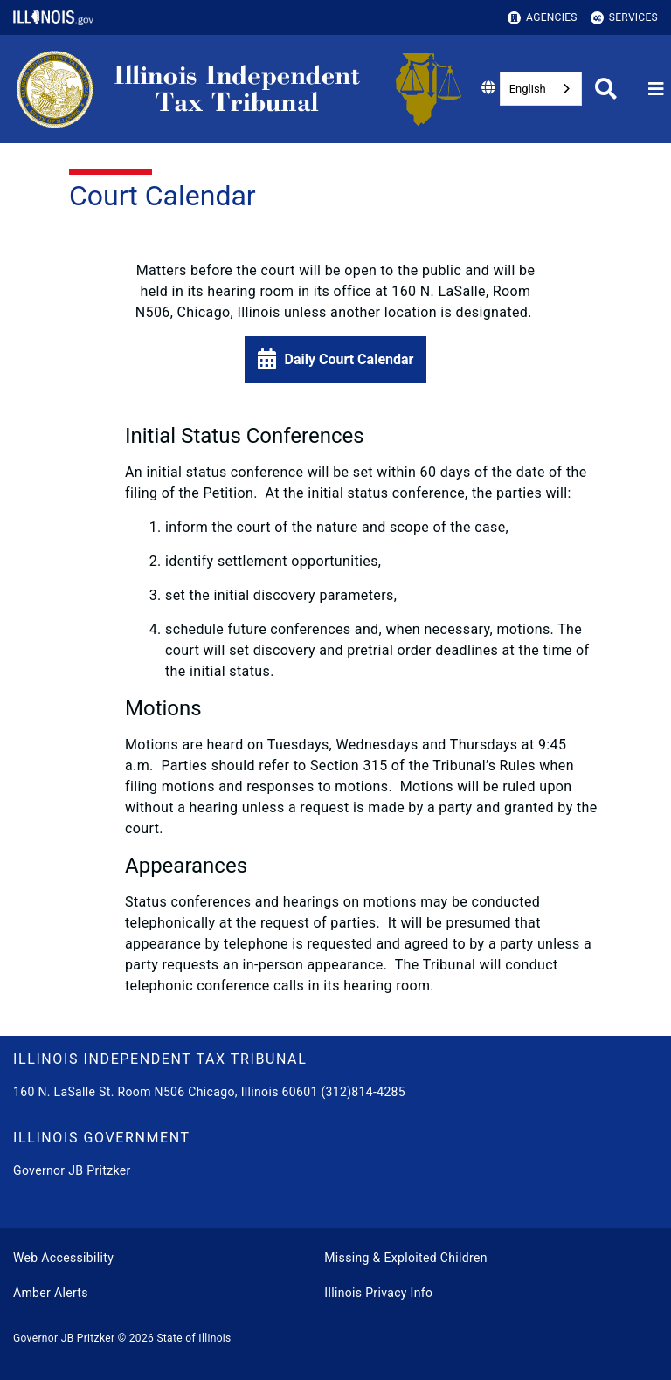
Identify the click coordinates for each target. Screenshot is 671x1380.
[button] (336, 359)
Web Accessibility (63, 1258)
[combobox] (541, 89)
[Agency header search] (606, 89)
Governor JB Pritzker (72, 1170)
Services (624, 17)
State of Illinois (193, 1338)
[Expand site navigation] (656, 89)
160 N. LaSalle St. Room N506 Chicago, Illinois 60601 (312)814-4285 (209, 1092)
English (527, 88)
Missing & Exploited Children (405, 1258)
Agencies (543, 17)
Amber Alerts (50, 1293)
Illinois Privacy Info (378, 1293)
